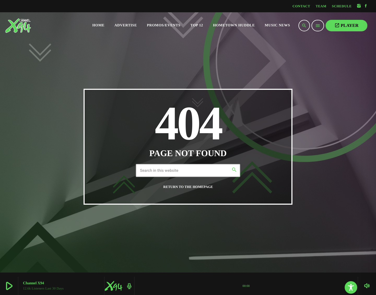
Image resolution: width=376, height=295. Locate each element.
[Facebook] (366, 6)
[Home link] (28, 25)
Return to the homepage (188, 187)
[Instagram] (359, 6)
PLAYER (346, 25)
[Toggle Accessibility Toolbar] (351, 287)
